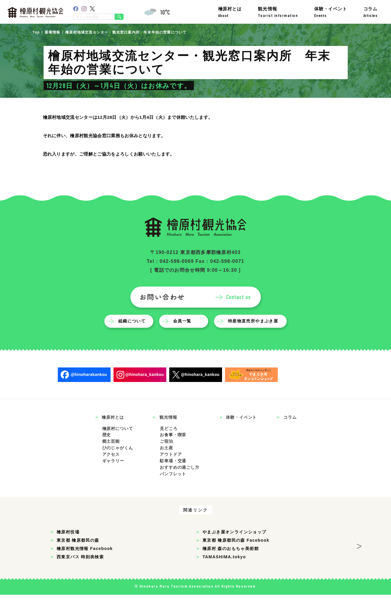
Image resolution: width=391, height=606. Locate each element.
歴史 (106, 446)
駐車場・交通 (173, 472)
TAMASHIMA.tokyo (224, 568)
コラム (370, 12)
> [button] (359, 555)
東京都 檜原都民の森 (78, 551)
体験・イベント (330, 12)
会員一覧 (184, 332)
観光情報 (278, 12)
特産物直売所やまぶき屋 (254, 332)
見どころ (168, 439)
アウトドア (171, 465)
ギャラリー (113, 472)
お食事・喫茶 (173, 446)
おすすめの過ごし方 (180, 478)
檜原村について (117, 439)
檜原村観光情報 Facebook (85, 559)
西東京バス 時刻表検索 (80, 568)
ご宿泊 (166, 452)
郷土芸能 (111, 452)
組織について (133, 332)
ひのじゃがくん (117, 459)
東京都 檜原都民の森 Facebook (235, 551)
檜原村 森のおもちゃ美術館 (230, 559)
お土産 (166, 459)
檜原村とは (230, 12)
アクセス (111, 465)
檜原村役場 (68, 543)
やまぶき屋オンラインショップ (234, 543)
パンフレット (173, 485)
